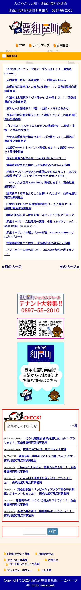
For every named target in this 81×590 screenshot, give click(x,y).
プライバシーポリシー (19, 570)
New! (39, 440)
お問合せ (62, 45)
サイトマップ (41, 45)
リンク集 (46, 570)
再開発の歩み (46, 553)
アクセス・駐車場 (17, 560)
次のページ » (69, 266)
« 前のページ (11, 266)
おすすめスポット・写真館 (24, 563)
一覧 (74, 425)
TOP (22, 45)
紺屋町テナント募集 (18, 553)
